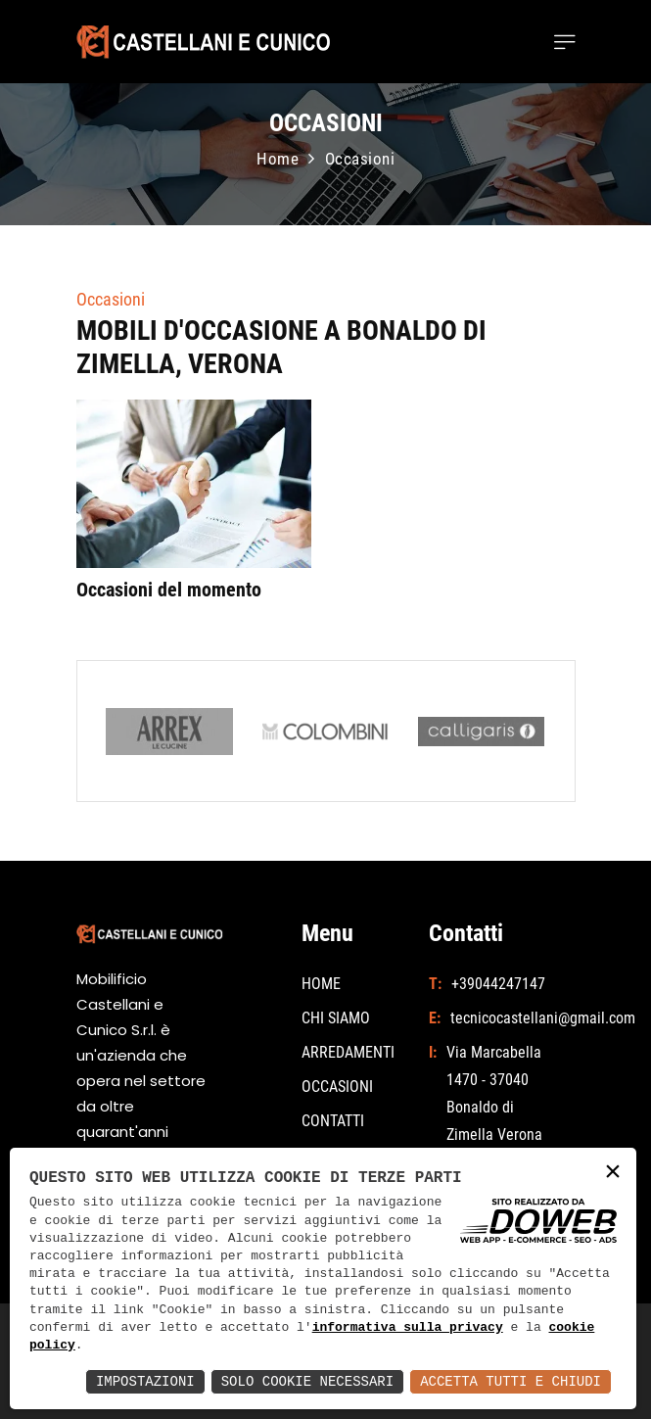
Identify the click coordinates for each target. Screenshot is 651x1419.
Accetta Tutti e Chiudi (510, 1381)
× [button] (613, 1173)
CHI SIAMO (336, 1018)
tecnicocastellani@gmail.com (502, 1018)
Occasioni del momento (168, 589)
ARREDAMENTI (348, 1052)
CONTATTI (333, 1121)
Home (277, 158)
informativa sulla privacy (407, 1328)
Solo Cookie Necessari (307, 1381)
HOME (321, 983)
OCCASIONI (337, 1086)
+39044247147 (498, 983)
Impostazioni (145, 1381)
